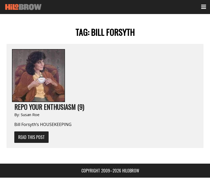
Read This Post (31, 137)
